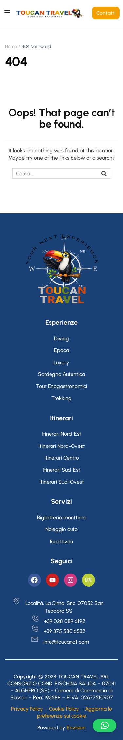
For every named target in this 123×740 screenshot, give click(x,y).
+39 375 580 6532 (58, 631)
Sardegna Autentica (61, 374)
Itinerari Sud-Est (61, 470)
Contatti (105, 13)
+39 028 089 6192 (58, 621)
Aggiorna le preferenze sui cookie (74, 712)
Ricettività (61, 541)
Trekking (61, 398)
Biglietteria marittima (61, 517)
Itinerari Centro (61, 458)
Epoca (61, 350)
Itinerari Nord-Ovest (61, 446)
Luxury (61, 362)
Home (11, 46)
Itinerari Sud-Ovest (61, 482)
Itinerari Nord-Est (61, 434)
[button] (104, 725)
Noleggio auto (61, 529)
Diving (61, 338)
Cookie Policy (64, 709)
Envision (76, 728)
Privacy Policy (27, 709)
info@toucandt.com (60, 642)
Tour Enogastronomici (61, 386)
